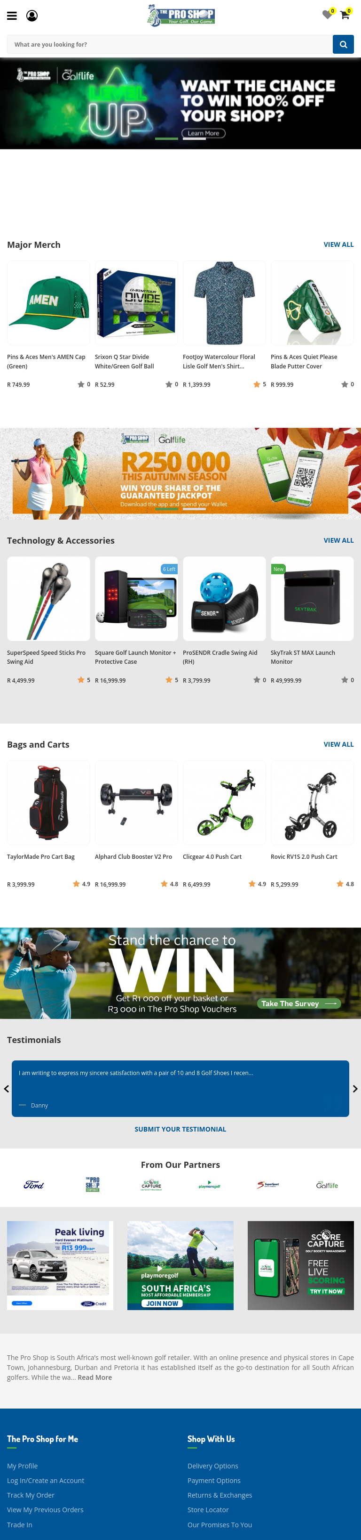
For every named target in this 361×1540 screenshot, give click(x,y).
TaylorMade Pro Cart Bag (41, 857)
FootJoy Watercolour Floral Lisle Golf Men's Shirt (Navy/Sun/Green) (219, 366)
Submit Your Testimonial (181, 1128)
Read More (95, 1298)
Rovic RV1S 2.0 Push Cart (304, 857)
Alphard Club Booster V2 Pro (133, 857)
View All (339, 244)
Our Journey (25, 1508)
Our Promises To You (220, 1446)
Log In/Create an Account (45, 1401)
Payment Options (214, 1401)
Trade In (19, 1446)
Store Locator (208, 1431)
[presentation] (7, 1089)
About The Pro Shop (37, 1523)
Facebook (202, 1523)
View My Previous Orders (45, 1431)
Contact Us (204, 1508)
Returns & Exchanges (220, 1416)
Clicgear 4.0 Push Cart (212, 857)
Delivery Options (213, 1387)
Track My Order (31, 1416)
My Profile (22, 1387)
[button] (166, 139)
